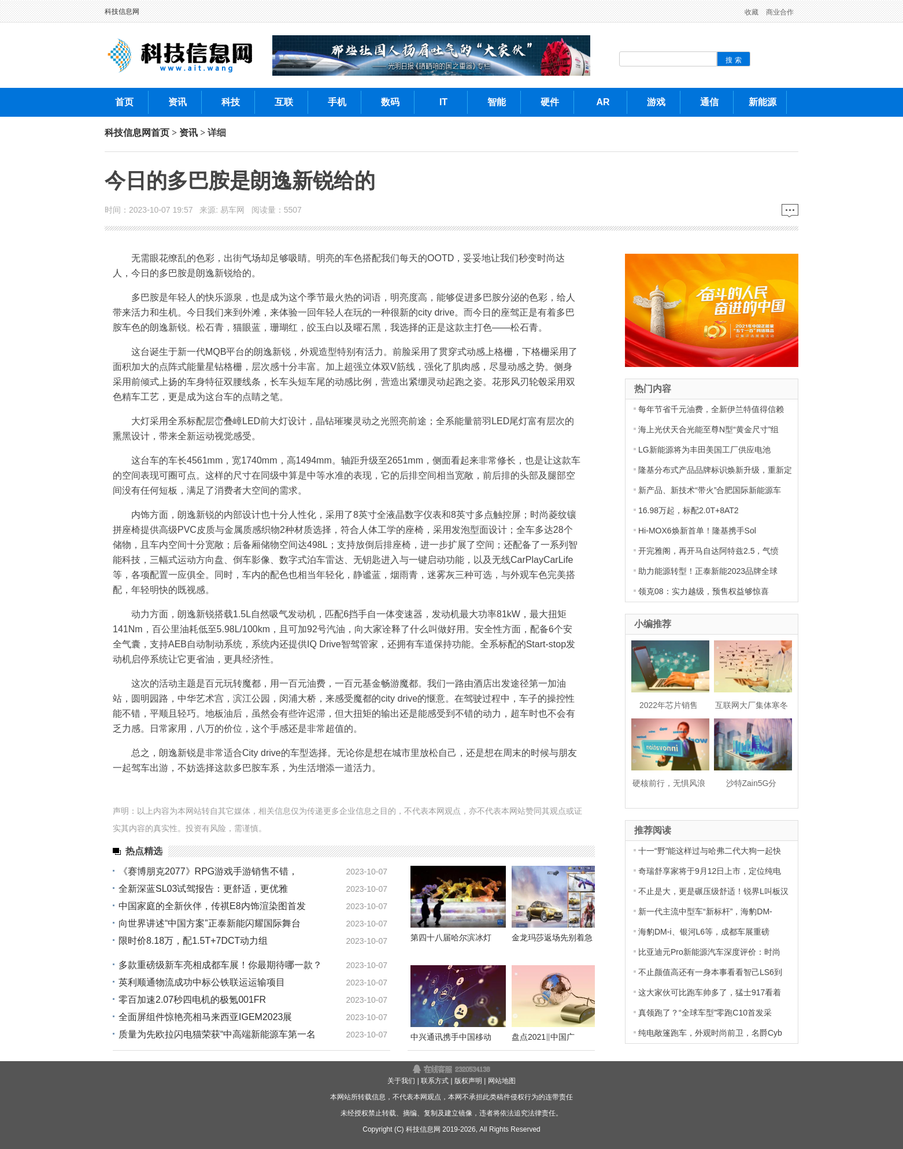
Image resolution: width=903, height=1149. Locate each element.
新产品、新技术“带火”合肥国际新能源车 (709, 490)
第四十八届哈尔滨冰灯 (450, 937)
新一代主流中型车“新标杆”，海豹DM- (705, 911)
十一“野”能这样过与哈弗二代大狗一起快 (709, 850)
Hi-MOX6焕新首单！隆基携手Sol (697, 530)
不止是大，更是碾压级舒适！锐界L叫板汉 (713, 891)
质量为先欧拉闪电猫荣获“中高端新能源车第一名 (217, 1034)
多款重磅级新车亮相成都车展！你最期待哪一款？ (220, 965)
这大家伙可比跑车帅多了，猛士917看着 (709, 992)
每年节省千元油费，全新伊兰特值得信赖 (711, 409)
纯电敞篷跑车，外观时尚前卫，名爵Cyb (710, 1032)
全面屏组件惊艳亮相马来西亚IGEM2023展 (205, 1017)
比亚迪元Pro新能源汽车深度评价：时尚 (709, 952)
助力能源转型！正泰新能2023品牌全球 (708, 571)
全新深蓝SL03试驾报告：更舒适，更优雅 (203, 889)
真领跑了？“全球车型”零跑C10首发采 (705, 1012)
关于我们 (401, 1081)
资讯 (188, 133)
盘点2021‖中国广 (543, 1036)
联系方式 (435, 1081)
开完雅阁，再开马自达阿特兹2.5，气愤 (708, 550)
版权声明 (468, 1081)
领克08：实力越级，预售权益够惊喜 (703, 591)
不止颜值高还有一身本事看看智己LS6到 (710, 972)
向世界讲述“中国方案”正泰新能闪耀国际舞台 (210, 923)
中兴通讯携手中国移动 (450, 1036)
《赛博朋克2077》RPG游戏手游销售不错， (208, 871)
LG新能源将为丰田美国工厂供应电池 (704, 449)
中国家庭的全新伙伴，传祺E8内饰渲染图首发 (212, 906)
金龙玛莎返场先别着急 (552, 937)
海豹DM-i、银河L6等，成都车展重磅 (703, 931)
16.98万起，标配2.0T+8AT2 (688, 510)
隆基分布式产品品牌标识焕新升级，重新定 (715, 470)
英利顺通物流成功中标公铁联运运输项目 (202, 982)
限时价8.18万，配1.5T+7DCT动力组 (193, 941)
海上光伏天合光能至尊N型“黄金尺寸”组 (708, 429)
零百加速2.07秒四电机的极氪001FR (192, 1000)
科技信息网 (122, 12)
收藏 (751, 12)
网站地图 (502, 1081)
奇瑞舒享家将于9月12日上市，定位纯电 (709, 871)
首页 (160, 133)
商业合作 (780, 12)
